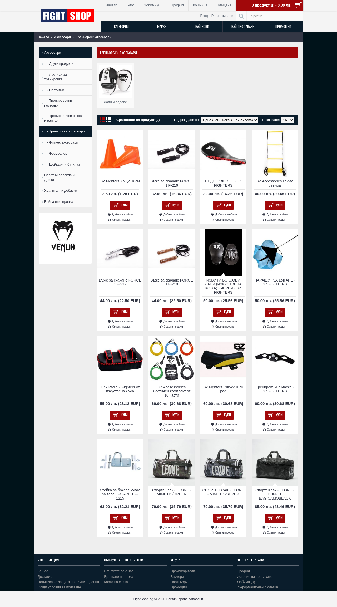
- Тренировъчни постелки (58, 102)
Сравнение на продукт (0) (138, 120)
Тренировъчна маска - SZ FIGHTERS (275, 389)
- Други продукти (58, 64)
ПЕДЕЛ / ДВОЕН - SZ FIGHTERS (223, 183)
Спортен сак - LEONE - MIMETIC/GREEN (171, 492)
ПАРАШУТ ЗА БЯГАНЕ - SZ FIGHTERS (274, 282)
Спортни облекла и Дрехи (59, 177)
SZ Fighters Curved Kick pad (223, 389)
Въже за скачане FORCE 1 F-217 (120, 282)
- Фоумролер (55, 153)
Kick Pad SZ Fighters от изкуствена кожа (120, 389)
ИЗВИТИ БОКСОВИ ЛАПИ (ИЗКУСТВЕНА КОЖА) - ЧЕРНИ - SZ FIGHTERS (223, 286)
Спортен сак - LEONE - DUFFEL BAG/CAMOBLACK (274, 494)
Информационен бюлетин (257, 587)
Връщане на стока (118, 577)
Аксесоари (52, 53)
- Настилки (54, 90)
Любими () (246, 582)
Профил (243, 571)
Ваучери (177, 577)
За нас (43, 571)
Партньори (179, 582)
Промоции (179, 587)
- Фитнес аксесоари (61, 142)
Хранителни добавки (60, 191)
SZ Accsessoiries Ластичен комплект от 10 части (172, 391)
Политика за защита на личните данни (68, 582)
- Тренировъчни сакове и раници (64, 118)
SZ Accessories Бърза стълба (274, 183)
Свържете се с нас (118, 571)
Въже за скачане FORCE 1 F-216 (171, 183)
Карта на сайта (116, 582)
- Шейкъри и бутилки (62, 164)
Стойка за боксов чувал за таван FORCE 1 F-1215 (120, 494)
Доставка (45, 577)
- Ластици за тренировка (55, 76)
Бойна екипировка (58, 202)
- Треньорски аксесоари (64, 131)
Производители (183, 571)
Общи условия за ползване (59, 587)
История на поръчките (254, 577)
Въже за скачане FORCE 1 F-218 (171, 282)
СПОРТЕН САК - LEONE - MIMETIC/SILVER (223, 492)
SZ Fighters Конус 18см (120, 181)
